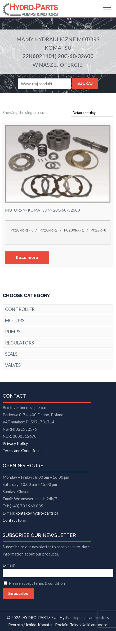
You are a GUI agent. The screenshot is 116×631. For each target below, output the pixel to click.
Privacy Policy (15, 443)
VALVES (13, 365)
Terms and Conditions (22, 450)
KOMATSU (58, 47)
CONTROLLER (20, 309)
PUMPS (12, 331)
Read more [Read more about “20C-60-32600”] (27, 257)
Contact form (14, 520)
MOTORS (88, 39)
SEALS (11, 354)
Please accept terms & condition (37, 583)
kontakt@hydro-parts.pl (37, 513)
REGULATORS (19, 343)
